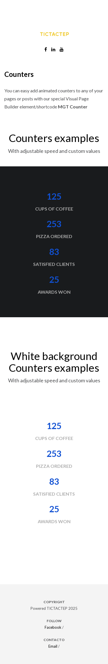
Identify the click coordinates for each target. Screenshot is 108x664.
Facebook (53, 627)
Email (52, 646)
